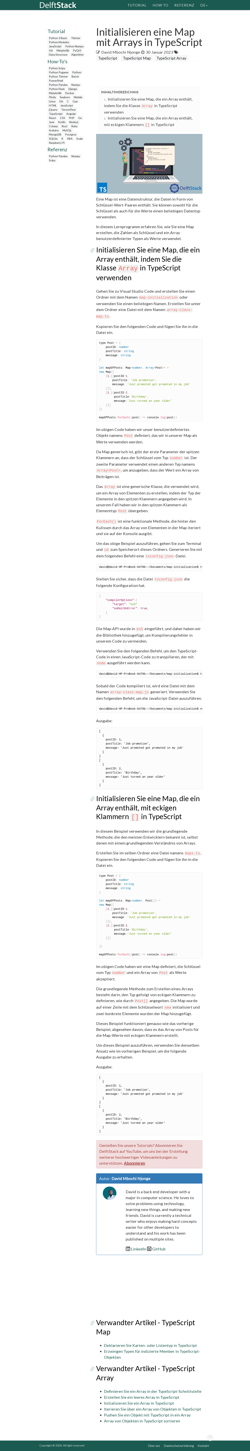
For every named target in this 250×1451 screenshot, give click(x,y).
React (52, 118)
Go (80, 118)
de (204, 5)
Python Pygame (58, 72)
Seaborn (65, 97)
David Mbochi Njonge (120, 52)
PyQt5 (77, 50)
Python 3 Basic (58, 38)
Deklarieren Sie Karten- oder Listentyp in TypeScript (150, 1345)
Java (51, 122)
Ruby (74, 126)
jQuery (53, 109)
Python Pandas (58, 84)
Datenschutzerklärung (179, 1445)
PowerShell (56, 80)
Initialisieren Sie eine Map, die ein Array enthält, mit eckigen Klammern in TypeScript (148, 807)
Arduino (54, 130)
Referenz (184, 5)
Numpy (75, 84)
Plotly (52, 97)
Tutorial (137, 5)
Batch (75, 76)
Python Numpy (74, 46)
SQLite (53, 138)
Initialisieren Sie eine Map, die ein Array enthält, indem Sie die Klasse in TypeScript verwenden (148, 105)
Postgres (71, 134)
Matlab (78, 97)
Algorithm (77, 54)
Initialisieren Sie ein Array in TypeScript (139, 1403)
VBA (70, 138)
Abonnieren (134, 1163)
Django (72, 89)
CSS (62, 118)
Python (76, 72)
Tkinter (75, 38)
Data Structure (58, 54)
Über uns (154, 1445)
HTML (53, 105)
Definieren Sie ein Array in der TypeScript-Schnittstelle (152, 1391)
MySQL (67, 130)
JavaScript (55, 46)
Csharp (53, 126)
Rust (64, 126)
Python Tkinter (58, 76)
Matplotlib (63, 50)
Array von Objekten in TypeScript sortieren (142, 1420)
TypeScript (56, 113)
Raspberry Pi (57, 142)
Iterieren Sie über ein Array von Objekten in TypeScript (152, 1409)
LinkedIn (136, 1248)
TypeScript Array (171, 58)
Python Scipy (57, 68)
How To (160, 5)
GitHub (156, 1248)
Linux (52, 101)
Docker (69, 93)
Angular (71, 113)
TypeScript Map (137, 58)
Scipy (52, 160)
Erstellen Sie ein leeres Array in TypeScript (141, 1397)
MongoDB (55, 134)
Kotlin (62, 122)
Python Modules (59, 42)
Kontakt (203, 1445)
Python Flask (57, 89)
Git (51, 50)
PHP (71, 118)
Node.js (74, 122)
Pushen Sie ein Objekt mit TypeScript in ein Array (147, 1415)
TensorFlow (68, 109)
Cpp (75, 101)
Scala (79, 138)
